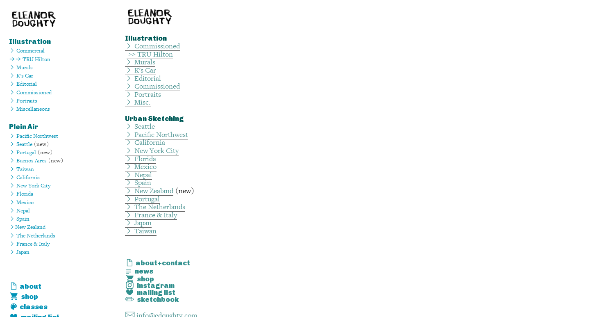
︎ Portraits (23, 100)
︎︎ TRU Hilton (29, 59)
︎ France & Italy (29, 243)
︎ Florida (21, 193)
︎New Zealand (27, 226)
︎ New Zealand (149, 191)
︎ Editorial (23, 83)
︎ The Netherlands (32, 235)
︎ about (25, 286)
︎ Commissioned (152, 46)
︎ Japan (19, 252)
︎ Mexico (141, 166)
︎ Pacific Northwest (33, 135)
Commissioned (34, 92)
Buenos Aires (31, 160)
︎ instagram (150, 285)
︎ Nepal (19, 210)
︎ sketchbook (152, 299)
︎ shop (23, 296)
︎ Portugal (22, 152)
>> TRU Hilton (150, 54)
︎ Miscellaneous (29, 108)
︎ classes (28, 307)
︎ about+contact (157, 263)
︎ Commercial (27, 50)
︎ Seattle (20, 144)
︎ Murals (21, 67)
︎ (12, 75)
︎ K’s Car (140, 70)
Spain (22, 218)
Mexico (25, 202)
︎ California (24, 177)
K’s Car (24, 75)
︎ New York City (29, 185)
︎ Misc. (138, 102)
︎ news (139, 271)
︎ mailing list (150, 292)
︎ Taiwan (21, 169)
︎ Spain (138, 182)
